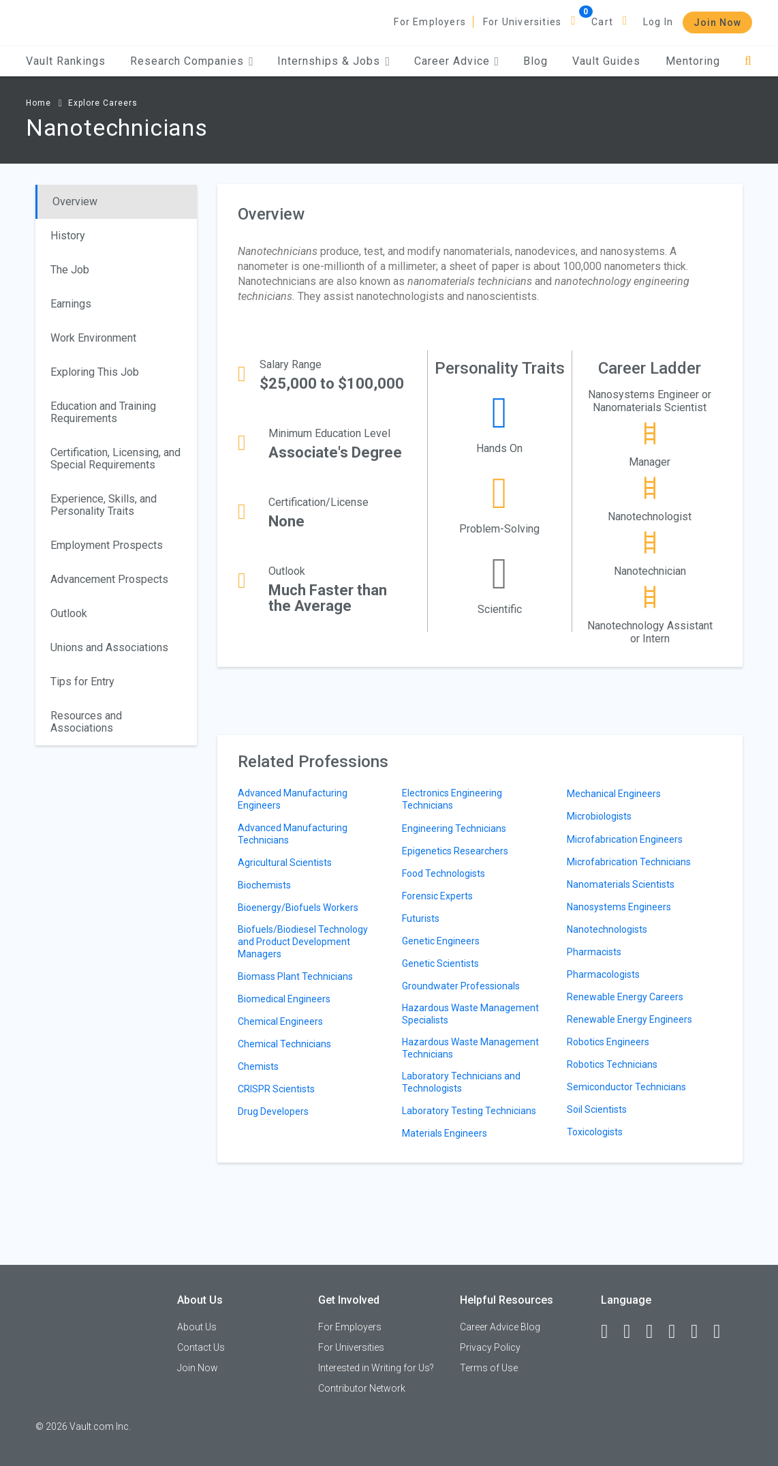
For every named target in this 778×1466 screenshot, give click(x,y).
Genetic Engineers (441, 941)
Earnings (70, 303)
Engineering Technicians (454, 828)
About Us (197, 1326)
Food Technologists (443, 873)
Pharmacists (594, 951)
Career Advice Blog (500, 1326)
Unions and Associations (109, 647)
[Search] (748, 61)
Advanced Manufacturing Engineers (292, 799)
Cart (602, 21)
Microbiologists (599, 816)
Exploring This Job (94, 371)
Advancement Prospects (109, 579)
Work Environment (93, 337)
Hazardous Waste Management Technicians (470, 1048)
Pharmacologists (603, 974)
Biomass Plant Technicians (295, 976)
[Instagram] (677, 1331)
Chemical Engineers (280, 1021)
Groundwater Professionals (461, 986)
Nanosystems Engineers (619, 906)
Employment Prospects (106, 545)
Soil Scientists (597, 1109)
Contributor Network (361, 1388)
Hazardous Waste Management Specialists (470, 1014)
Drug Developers (273, 1111)
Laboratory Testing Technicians (469, 1110)
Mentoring (693, 61)
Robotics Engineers (608, 1041)
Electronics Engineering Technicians (452, 799)
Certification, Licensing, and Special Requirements (115, 458)
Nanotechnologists (607, 929)
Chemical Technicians (284, 1043)
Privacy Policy (490, 1347)
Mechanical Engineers (614, 793)
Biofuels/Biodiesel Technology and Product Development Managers (303, 941)
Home (38, 103)
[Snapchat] (722, 1331)
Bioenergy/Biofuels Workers (298, 907)
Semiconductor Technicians (626, 1086)
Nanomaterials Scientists (620, 884)
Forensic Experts (437, 896)
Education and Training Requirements (103, 412)
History (67, 235)
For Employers (430, 21)
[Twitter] (655, 1331)
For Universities (522, 21)
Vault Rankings (66, 61)
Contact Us (201, 1347)
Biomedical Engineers (284, 998)
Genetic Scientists (440, 963)
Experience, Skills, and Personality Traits (103, 505)
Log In (658, 21)
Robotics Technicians (612, 1064)
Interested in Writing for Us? (376, 1367)
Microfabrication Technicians (629, 861)
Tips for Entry (82, 681)
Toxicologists (595, 1131)
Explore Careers (103, 103)
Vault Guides (606, 61)
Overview (74, 201)
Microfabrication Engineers (625, 839)
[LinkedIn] (632, 1331)
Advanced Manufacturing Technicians (292, 834)
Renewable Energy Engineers (629, 1019)
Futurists (420, 918)
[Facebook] (610, 1331)
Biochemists (264, 885)
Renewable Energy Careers (625, 996)
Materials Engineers (444, 1133)
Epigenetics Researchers (455, 851)
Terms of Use (489, 1367)
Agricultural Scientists (285, 862)
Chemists (258, 1066)
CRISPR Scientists (276, 1088)
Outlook (68, 613)
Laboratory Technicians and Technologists (461, 1082)
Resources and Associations (86, 721)
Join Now (717, 22)
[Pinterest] (700, 1331)
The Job (69, 269)
